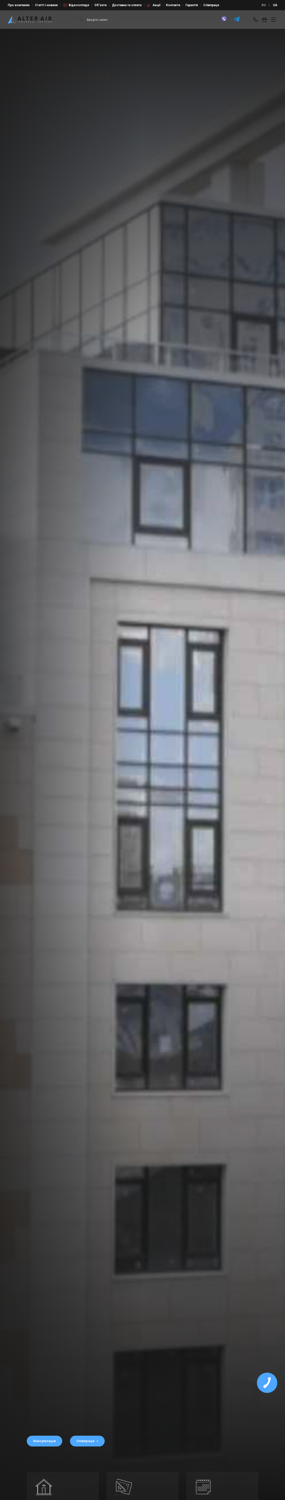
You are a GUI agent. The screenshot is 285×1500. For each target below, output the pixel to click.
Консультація (44, 1441)
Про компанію (19, 5)
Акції (157, 5)
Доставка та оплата (126, 5)
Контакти (173, 5)
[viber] (224, 21)
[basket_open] (266, 19)
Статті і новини (46, 5)
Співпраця (211, 5)
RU (264, 5)
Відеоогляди (79, 5)
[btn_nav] (273, 19)
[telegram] (236, 21)
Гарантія (191, 5)
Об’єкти (100, 5)
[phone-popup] (256, 19)
